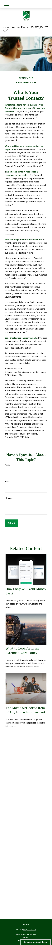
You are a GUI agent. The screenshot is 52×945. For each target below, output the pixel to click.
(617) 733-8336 (29, 929)
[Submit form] (11, 523)
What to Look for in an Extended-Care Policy (22, 650)
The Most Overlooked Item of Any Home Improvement (25, 710)
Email (7, 481)
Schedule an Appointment (35, 942)
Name (7, 464)
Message (9, 498)
